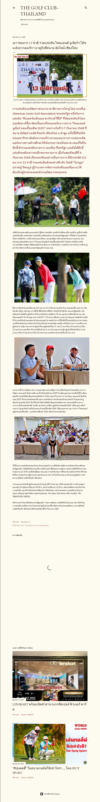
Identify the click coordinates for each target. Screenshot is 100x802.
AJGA (22, 525)
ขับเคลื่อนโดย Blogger (50, 794)
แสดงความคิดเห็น (27, 715)
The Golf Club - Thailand (39, 11)
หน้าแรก (24, 24)
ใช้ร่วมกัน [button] (15, 522)
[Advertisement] (50, 622)
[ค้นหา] (86, 7)
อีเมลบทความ (25, 522)
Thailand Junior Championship (37, 525)
